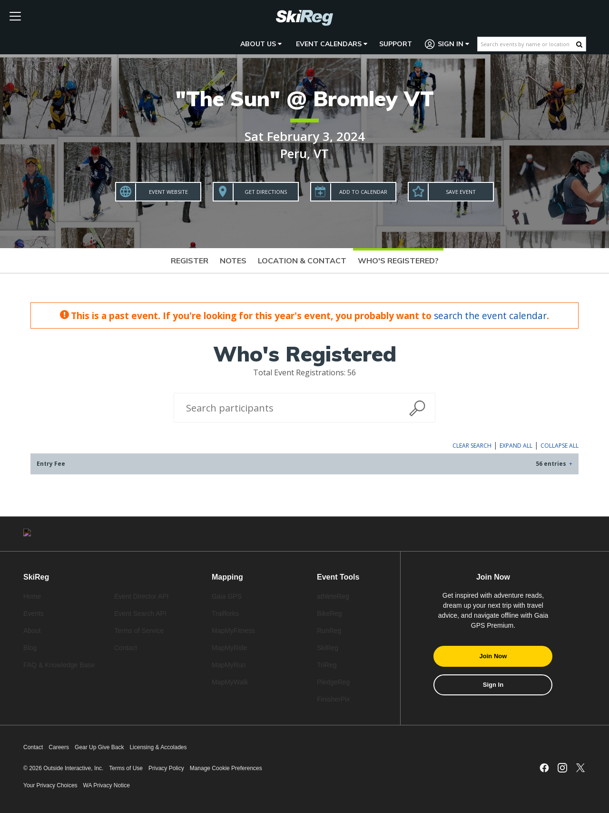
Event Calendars (331, 44)
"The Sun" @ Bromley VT (305, 98)
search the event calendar (490, 315)
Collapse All (559, 446)
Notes (233, 260)
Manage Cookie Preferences (226, 768)
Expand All (516, 446)
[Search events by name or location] (527, 44)
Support (395, 44)
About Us (261, 44)
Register (189, 260)
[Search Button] (579, 44)
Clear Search (471, 446)
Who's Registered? (398, 260)
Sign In (447, 44)
